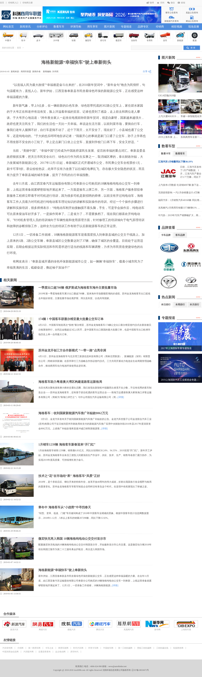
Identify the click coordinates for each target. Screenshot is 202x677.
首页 (2, 3)
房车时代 (74, 652)
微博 (152, 3)
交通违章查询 (44, 652)
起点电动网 (60, 652)
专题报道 (126, 26)
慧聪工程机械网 (144, 648)
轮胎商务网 (178, 648)
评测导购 (75, 26)
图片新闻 (109, 26)
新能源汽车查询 (171, 21)
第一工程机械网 (125, 648)
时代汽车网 (78, 648)
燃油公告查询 (192, 21)
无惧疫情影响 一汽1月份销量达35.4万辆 (179, 192)
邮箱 (183, 3)
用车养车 (92, 26)
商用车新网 (63, 648)
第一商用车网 (34, 648)
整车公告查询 (171, 12)
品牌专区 (143, 26)
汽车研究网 (7, 648)
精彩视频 (176, 26)
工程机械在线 (162, 648)
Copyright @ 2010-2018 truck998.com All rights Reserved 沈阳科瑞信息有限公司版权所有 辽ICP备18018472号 (101, 670)
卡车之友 (49, 648)
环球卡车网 (93, 648)
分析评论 (42, 26)
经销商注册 (28, 3)
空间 (162, 3)
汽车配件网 (28, 652)
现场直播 (193, 26)
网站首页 (8, 26)
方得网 (20, 648)
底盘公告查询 (192, 12)
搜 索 (193, 48)
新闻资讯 (25, 26)
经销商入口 (13, 3)
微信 (173, 3)
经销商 (160, 26)
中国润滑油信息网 (10, 652)
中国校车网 (108, 648)
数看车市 (59, 26)
